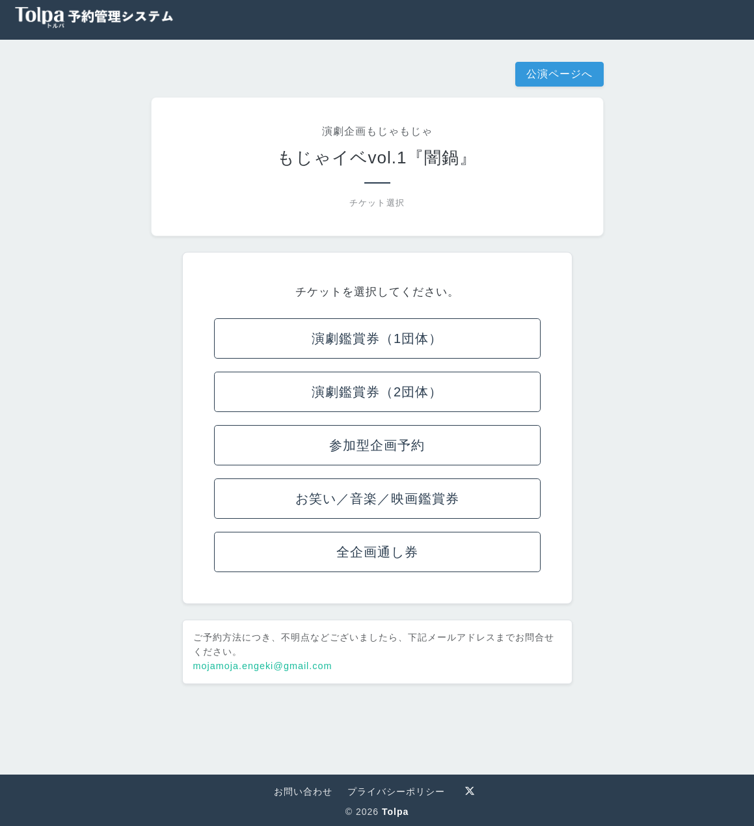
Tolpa (395, 811)
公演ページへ (559, 73)
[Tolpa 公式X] (470, 791)
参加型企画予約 (377, 445)
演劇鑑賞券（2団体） (377, 392)
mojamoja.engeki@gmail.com (262, 666)
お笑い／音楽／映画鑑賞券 (377, 498)
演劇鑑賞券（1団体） (377, 338)
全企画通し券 (377, 552)
